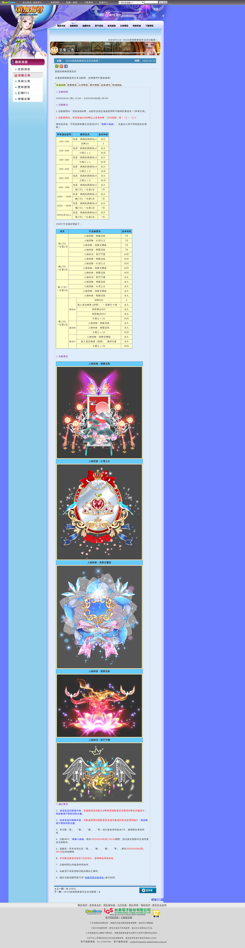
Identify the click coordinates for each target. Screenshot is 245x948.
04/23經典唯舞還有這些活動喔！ (77, 892)
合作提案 (122, 905)
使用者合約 (95, 905)
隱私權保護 (109, 905)
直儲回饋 (61, 85)
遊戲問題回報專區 (94, 877)
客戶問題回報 (112, 917)
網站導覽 (133, 905)
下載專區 (88, 2)
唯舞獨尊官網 (114, 40)
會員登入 (37, 2)
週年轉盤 (94, 85)
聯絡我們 (145, 905)
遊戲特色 (86, 26)
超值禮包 (106, 85)
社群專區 (124, 26)
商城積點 (117, 85)
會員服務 (112, 26)
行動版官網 (126, 917)
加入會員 (27, 2)
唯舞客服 (137, 26)
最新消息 (61, 26)
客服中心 (103, 2)
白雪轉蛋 (83, 85)
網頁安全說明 (159, 905)
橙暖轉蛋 (72, 85)
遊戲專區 (74, 26)
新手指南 (99, 26)
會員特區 (55, 2)
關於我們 (82, 905)
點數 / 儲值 (71, 2)
